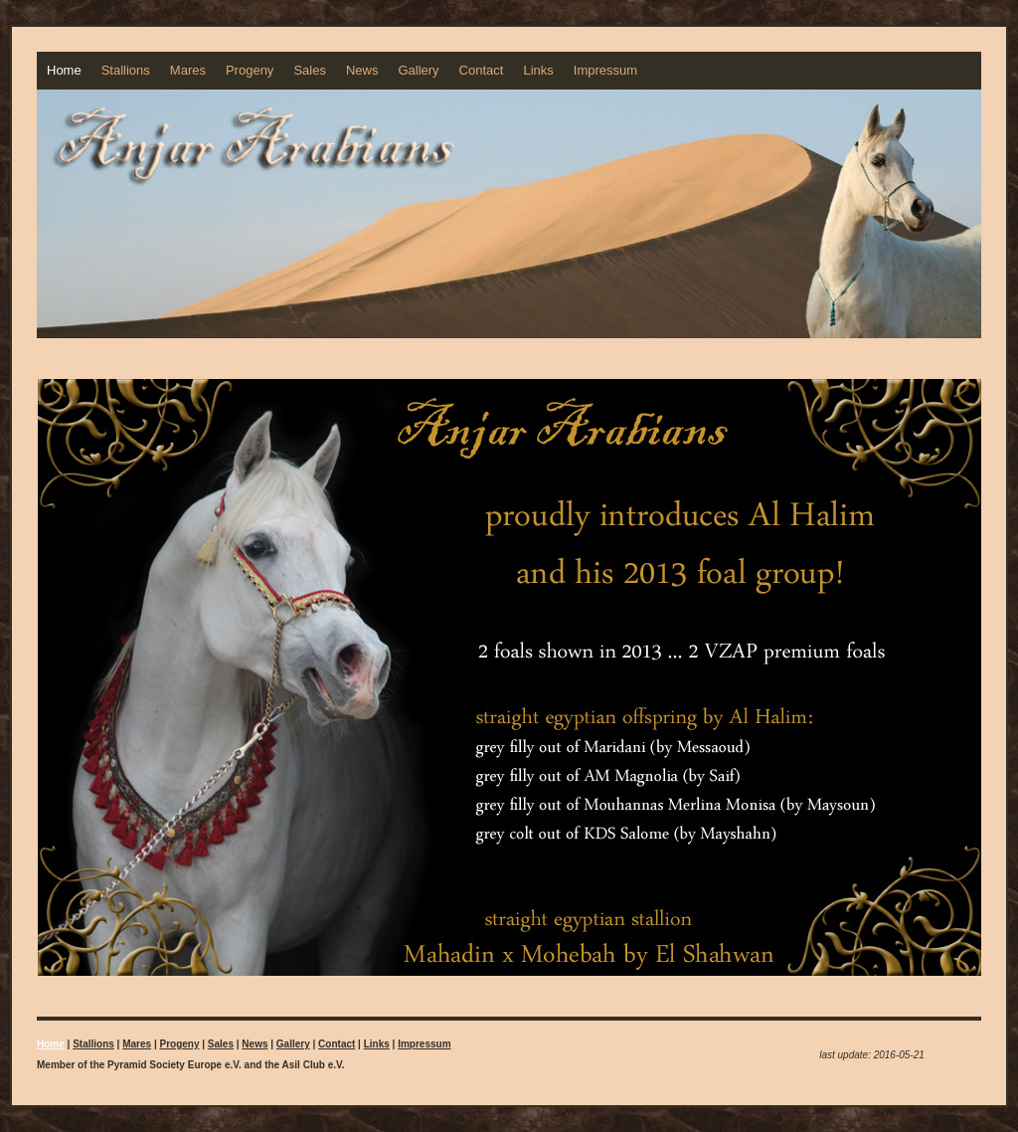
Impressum (605, 70)
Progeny (249, 70)
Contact (481, 70)
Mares (188, 70)
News (362, 70)
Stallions (125, 70)
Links (538, 70)
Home (64, 70)
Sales (309, 70)
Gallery (418, 70)
